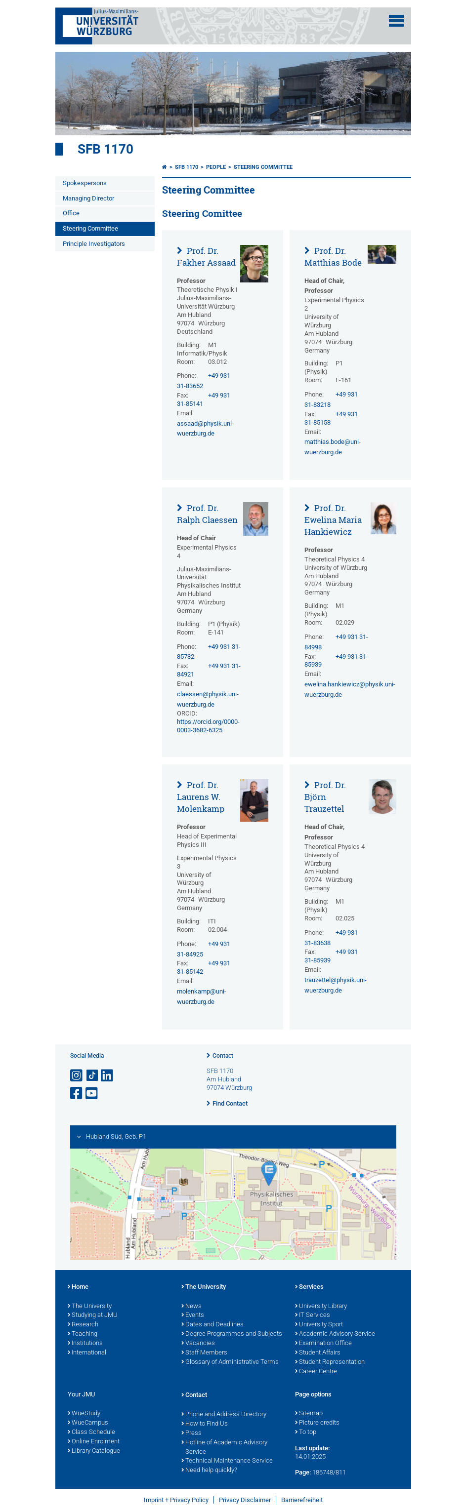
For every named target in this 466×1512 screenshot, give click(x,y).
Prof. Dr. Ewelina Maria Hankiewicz (333, 520)
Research (83, 1324)
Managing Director (88, 198)
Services (309, 1287)
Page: (303, 1472)
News (191, 1306)
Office (71, 213)
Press (191, 1433)
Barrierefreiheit (302, 1500)
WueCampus (88, 1423)
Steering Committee (90, 228)
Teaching (82, 1334)
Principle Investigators (94, 243)
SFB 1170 (105, 149)
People (216, 167)
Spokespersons (85, 183)
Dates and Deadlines (212, 1324)
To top (305, 1432)
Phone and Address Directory (223, 1414)
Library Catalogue (94, 1451)
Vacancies (198, 1343)
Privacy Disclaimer (245, 1500)
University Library (321, 1306)
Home (78, 1287)
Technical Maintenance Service (227, 1461)
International (87, 1353)
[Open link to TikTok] (92, 1075)
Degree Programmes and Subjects (231, 1334)
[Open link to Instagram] (77, 1075)
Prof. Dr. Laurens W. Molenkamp (200, 797)
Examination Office (323, 1343)
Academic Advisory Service (335, 1334)
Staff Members (204, 1353)
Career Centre (316, 1371)
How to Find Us (204, 1424)
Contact (222, 1055)
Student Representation (330, 1362)
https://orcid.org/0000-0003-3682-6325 (208, 726)
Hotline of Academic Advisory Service (224, 1447)
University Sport (319, 1324)
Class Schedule (91, 1432)
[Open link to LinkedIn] (108, 1075)
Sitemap (309, 1413)
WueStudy (84, 1413)
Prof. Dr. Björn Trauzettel (325, 797)
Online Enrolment (94, 1441)
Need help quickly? (209, 1470)
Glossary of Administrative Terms (230, 1362)
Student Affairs (317, 1353)
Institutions (85, 1343)
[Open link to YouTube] (92, 1093)
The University (90, 1306)
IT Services (312, 1315)
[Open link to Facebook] (77, 1093)
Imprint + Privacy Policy (176, 1500)
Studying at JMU (93, 1315)
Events (192, 1315)
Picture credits (317, 1423)
